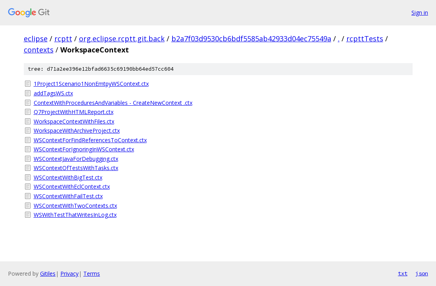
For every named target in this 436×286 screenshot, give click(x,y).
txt (402, 273)
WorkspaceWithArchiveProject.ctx (77, 130)
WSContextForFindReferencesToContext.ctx (90, 140)
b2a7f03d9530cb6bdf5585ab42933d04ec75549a (251, 38)
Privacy (69, 273)
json (421, 273)
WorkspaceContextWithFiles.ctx (74, 121)
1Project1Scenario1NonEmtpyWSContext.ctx (91, 83)
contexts (39, 49)
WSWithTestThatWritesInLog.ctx (75, 214)
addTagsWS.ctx (53, 93)
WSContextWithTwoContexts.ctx (75, 205)
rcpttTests (364, 38)
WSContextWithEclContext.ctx (72, 186)
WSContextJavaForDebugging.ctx (76, 158)
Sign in (419, 12)
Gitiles (48, 273)
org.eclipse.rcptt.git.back (122, 38)
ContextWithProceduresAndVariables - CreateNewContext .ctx (113, 102)
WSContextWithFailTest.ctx (68, 196)
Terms (91, 273)
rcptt (63, 38)
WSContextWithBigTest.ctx (68, 177)
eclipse (36, 38)
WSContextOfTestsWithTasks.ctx (76, 168)
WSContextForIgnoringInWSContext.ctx (84, 149)
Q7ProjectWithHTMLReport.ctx (73, 112)
